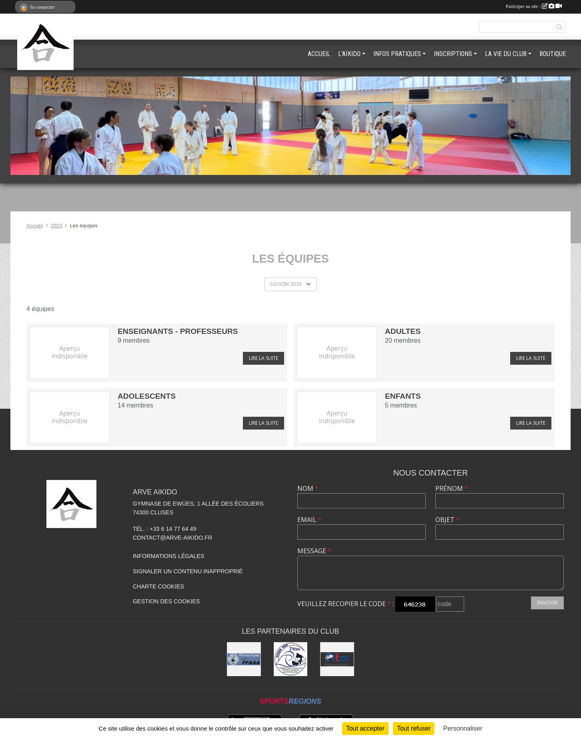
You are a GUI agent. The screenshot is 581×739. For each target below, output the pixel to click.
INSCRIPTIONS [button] (453, 54)
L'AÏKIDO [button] (349, 54)
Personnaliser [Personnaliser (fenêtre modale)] (463, 728)
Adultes (403, 331)
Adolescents (147, 396)
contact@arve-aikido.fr (172, 537)
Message (314, 550)
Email (309, 519)
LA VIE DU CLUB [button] (506, 54)
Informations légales (168, 556)
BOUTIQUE (552, 54)
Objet (447, 519)
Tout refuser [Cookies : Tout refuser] (414, 728)
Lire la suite (263, 358)
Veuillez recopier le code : (345, 603)
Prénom (451, 488)
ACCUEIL (319, 54)
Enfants (403, 396)
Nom (308, 488)
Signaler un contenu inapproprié (188, 571)
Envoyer (547, 602)
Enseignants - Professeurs (178, 331)
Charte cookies (158, 586)
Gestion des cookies (166, 601)
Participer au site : (534, 6)
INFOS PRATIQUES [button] (397, 54)
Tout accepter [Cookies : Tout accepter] (365, 728)
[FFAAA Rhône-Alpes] (244, 659)
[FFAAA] (337, 659)
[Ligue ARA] (291, 659)
